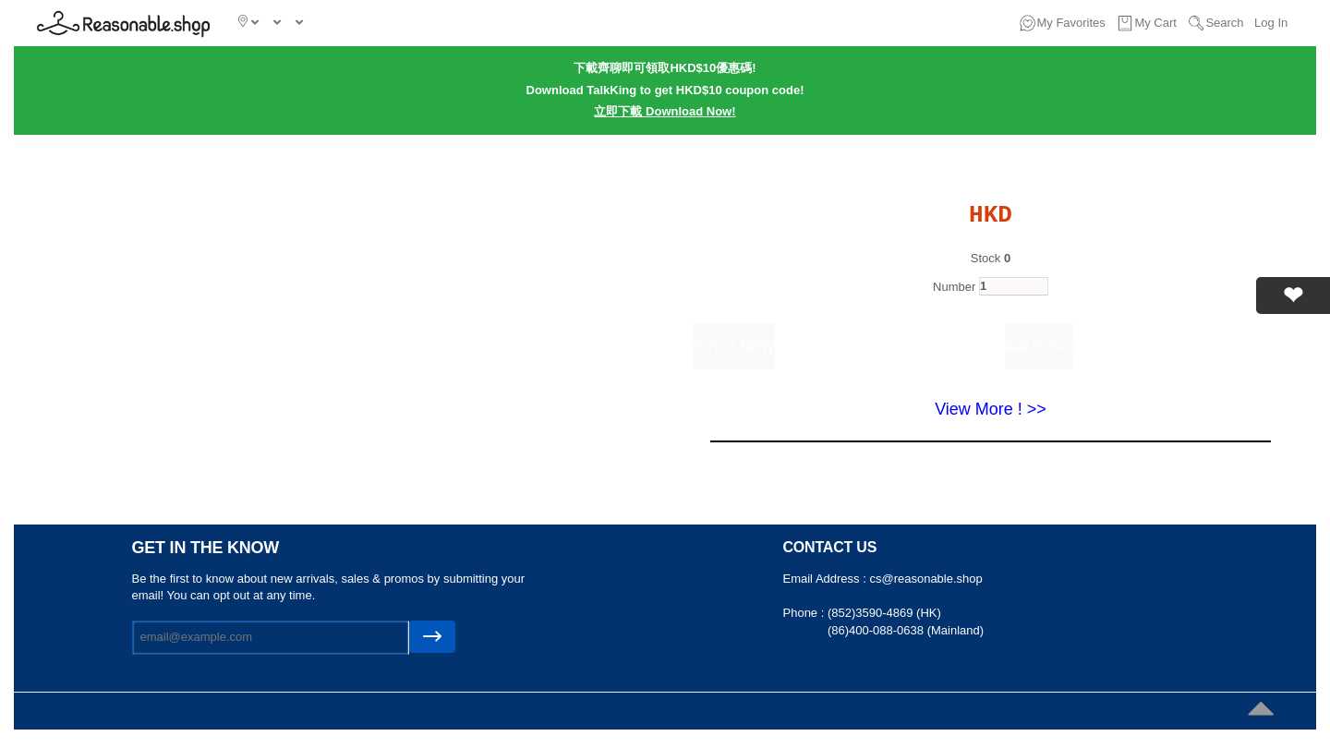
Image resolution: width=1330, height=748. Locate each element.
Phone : (805, 613)
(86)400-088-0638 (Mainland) (906, 630)
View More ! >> (990, 409)
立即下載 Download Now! (664, 111)
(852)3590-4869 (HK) (884, 613)
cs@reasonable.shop (925, 578)
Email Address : (826, 578)
